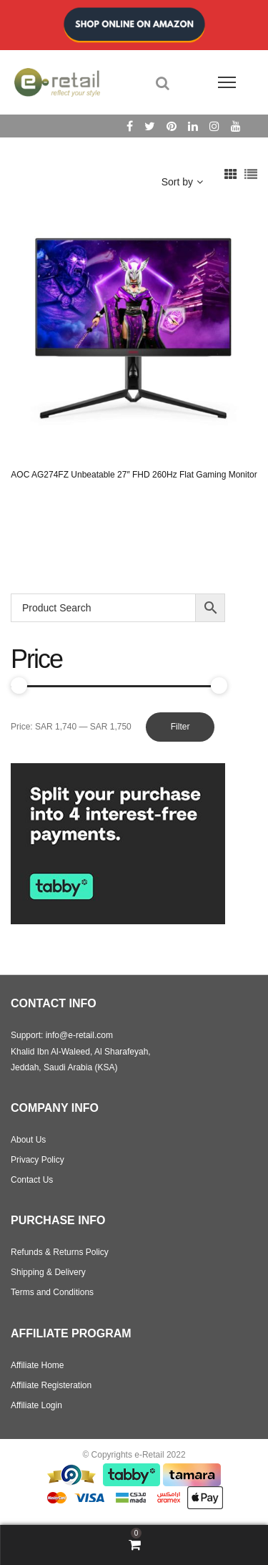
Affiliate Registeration (51, 1385)
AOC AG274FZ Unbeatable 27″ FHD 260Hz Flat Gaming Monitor (134, 475)
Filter (180, 727)
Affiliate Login (36, 1405)
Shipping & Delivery (48, 1272)
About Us (28, 1140)
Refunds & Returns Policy (60, 1252)
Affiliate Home (37, 1365)
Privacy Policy (37, 1160)
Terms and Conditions (52, 1292)
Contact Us (32, 1180)
